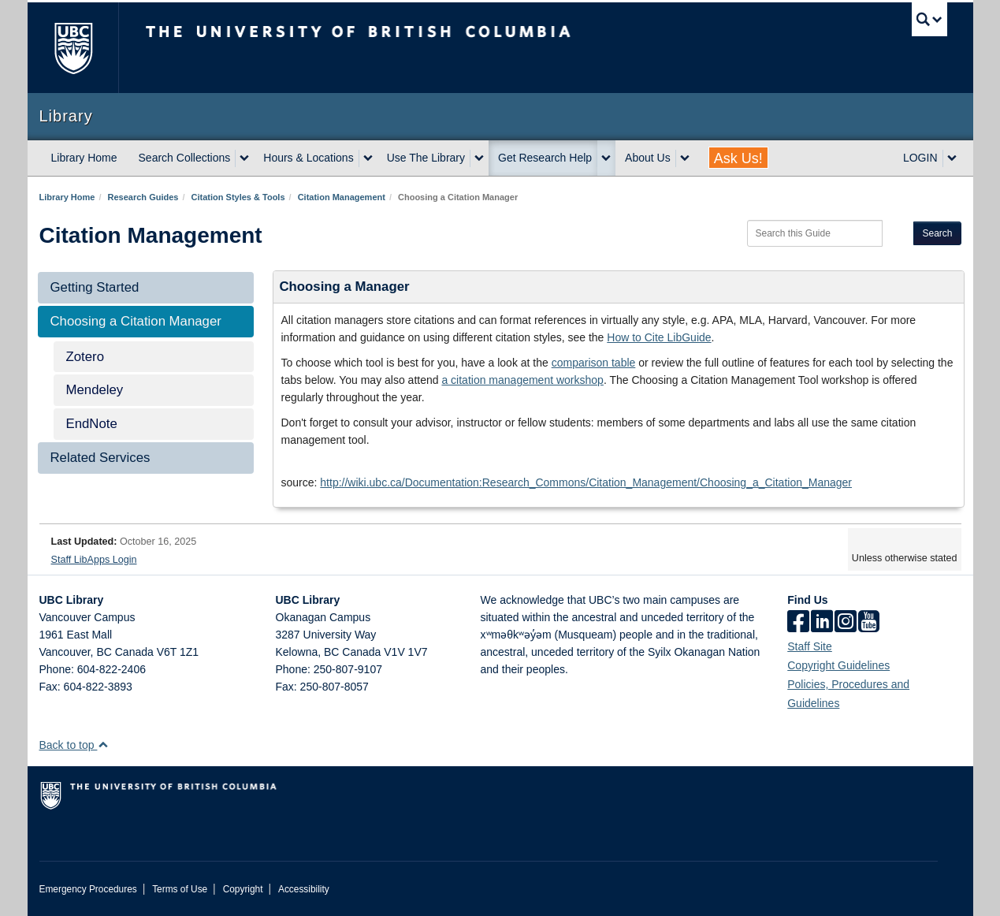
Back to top (74, 745)
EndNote (91, 423)
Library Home (84, 157)
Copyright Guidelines (838, 665)
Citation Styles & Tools (238, 197)
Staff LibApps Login (94, 559)
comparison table (594, 362)
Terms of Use (179, 889)
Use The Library (426, 157)
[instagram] (846, 623)
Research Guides (143, 197)
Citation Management (341, 197)
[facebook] (798, 623)
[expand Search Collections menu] (244, 158)
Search (937, 233)
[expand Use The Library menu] (479, 158)
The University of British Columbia (73, 47)
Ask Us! (738, 158)
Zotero (85, 356)
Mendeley (95, 389)
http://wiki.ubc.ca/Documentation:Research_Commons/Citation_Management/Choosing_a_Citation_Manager (586, 482)
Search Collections (185, 157)
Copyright (243, 889)
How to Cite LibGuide (659, 337)
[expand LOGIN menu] (951, 158)
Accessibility (303, 889)
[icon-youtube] (868, 623)
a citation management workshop (522, 380)
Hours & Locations (308, 157)
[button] (103, 744)
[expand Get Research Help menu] (606, 158)
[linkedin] (822, 623)
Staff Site (809, 646)
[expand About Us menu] (684, 158)
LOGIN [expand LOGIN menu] (920, 157)
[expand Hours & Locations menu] (368, 158)
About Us (648, 157)
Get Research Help (545, 157)
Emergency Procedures (88, 889)
